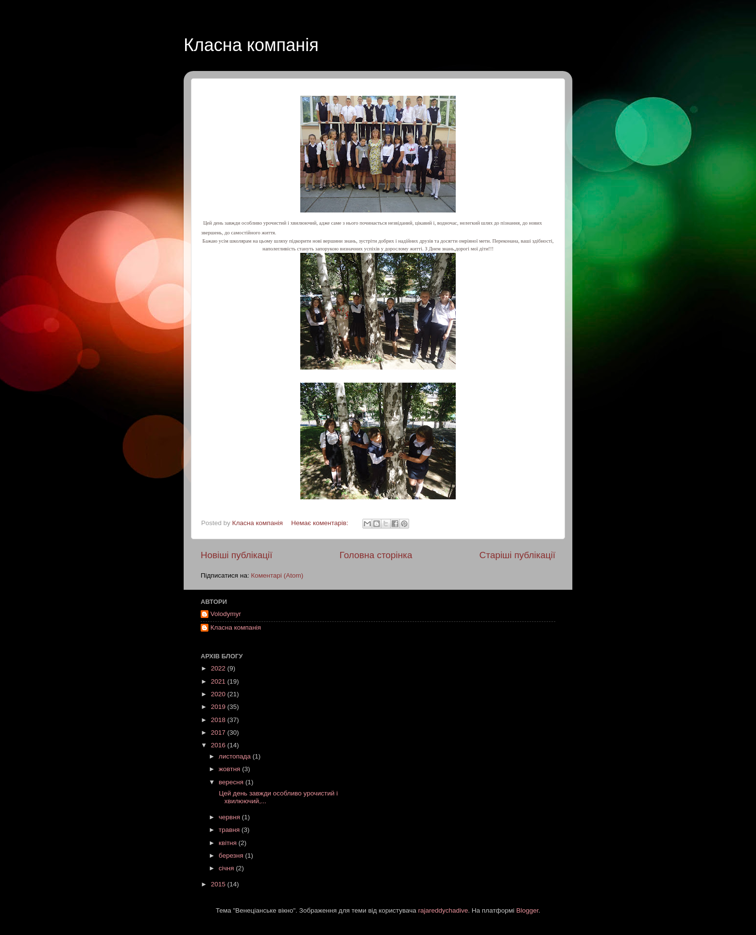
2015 (219, 884)
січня (227, 868)
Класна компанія (251, 45)
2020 (219, 694)
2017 (219, 732)
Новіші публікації (237, 555)
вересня (232, 782)
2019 (219, 706)
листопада (236, 756)
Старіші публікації (517, 555)
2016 (219, 745)
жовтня (230, 769)
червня (230, 817)
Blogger (527, 910)
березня (232, 855)
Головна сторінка (376, 555)
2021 (219, 681)
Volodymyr (225, 613)
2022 (219, 668)
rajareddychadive (443, 910)
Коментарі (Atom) (277, 575)
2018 (219, 719)
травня (230, 829)
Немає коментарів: (320, 523)
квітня (229, 843)
